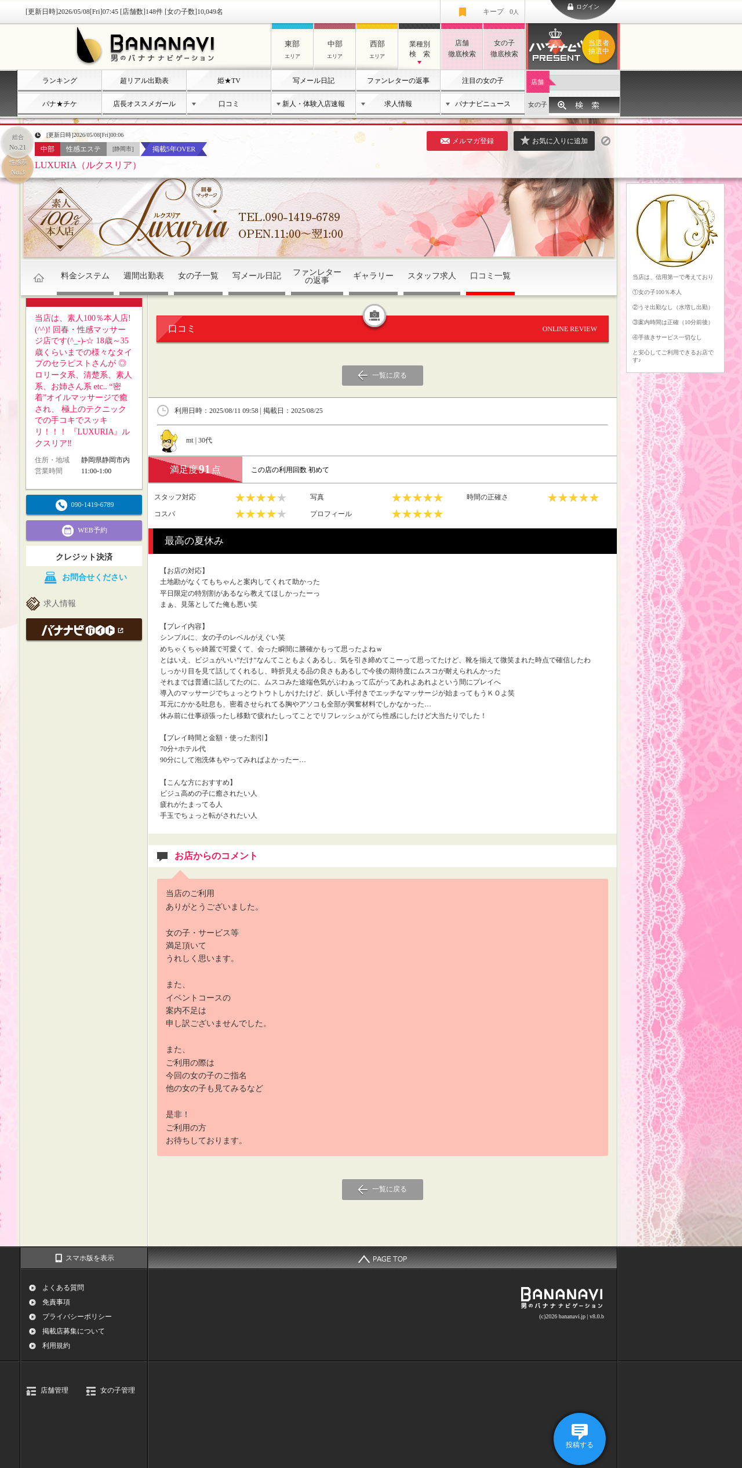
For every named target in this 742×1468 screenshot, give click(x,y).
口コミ (229, 104)
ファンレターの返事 (398, 81)
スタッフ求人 (432, 275)
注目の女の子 (483, 81)
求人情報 (398, 104)
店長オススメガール (144, 104)
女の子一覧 (198, 275)
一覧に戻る (389, 375)
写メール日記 (313, 81)
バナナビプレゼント (600, 47)
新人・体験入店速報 (313, 104)
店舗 (537, 81)
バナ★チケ (59, 104)
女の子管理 (117, 1390)
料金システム (85, 275)
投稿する (580, 1445)
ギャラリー (373, 275)
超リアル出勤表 (144, 81)
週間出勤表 (143, 275)
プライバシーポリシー (77, 1317)
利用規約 (56, 1346)
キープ (501, 12)
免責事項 (56, 1302)
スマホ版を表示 (90, 1258)
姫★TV (229, 81)
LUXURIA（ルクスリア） (88, 165)
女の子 (537, 104)
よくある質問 (63, 1288)
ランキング (59, 81)
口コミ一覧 (490, 275)
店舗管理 (54, 1390)
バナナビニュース (483, 104)
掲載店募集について (73, 1331)
